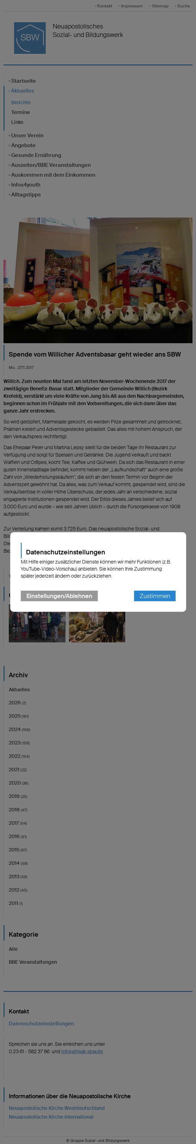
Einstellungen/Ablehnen (59, 596)
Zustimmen (155, 596)
